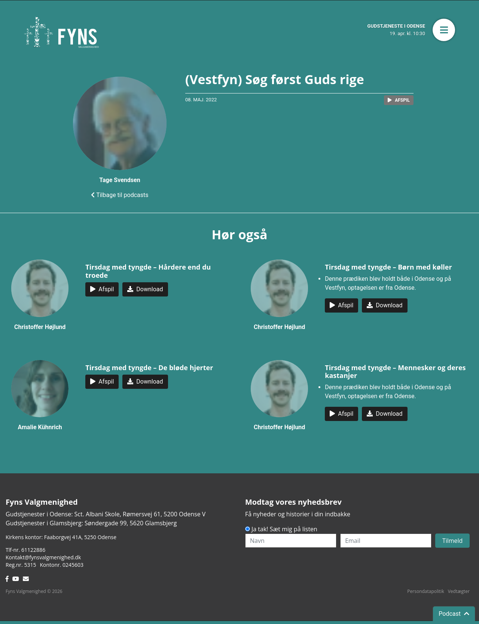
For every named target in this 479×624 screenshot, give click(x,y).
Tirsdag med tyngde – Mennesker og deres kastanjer (395, 371)
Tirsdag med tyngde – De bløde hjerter (149, 367)
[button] (444, 30)
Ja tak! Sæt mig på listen (284, 529)
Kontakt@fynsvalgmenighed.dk (43, 557)
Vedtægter (459, 591)
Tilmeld (452, 541)
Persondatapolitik (425, 591)
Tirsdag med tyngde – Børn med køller (388, 266)
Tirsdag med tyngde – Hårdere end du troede (148, 271)
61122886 (33, 549)
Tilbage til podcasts (119, 195)
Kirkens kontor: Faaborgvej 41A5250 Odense (61, 537)
